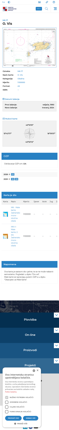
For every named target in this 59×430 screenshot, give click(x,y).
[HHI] (10, 9)
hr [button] (38, 9)
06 (13, 179)
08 (16, 179)
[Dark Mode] (8, 2)
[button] (21, 423)
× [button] (37, 370)
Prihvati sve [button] (13, 418)
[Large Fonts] (3, 2)
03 (13, 174)
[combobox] (34, 370)
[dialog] (22, 397)
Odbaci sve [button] (30, 418)
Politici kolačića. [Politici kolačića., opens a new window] (11, 392)
